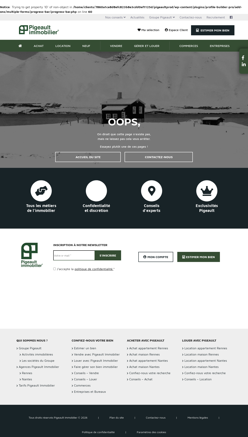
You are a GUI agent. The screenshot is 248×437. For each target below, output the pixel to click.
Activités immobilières (37, 354)
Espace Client (176, 30)
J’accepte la (86, 269)
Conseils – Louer (85, 379)
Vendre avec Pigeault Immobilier (97, 354)
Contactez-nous (191, 17)
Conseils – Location (198, 379)
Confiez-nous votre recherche (149, 373)
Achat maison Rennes (144, 354)
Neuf (86, 46)
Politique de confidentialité (98, 432)
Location (63, 46)
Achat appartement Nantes (148, 360)
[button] (244, 57)
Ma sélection (148, 30)
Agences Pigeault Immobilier (39, 367)
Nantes (27, 379)
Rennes (27, 373)
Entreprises (220, 46)
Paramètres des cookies (151, 432)
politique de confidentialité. (94, 269)
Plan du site (116, 417)
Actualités (137, 17)
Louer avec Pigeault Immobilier (96, 360)
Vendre (116, 46)
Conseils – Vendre (86, 373)
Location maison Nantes (201, 367)
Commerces (188, 46)
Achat (39, 46)
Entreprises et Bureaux (90, 391)
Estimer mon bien (212, 30)
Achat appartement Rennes (148, 348)
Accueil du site (88, 157)
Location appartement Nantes (205, 360)
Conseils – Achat (140, 379)
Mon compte (155, 257)
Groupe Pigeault (160, 17)
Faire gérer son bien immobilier (96, 367)
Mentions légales (198, 417)
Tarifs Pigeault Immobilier (37, 385)
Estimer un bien (85, 348)
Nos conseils (114, 17)
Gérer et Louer (146, 46)
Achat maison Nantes (144, 367)
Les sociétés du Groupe (38, 360)
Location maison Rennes (201, 354)
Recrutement (216, 17)
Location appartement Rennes (205, 348)
